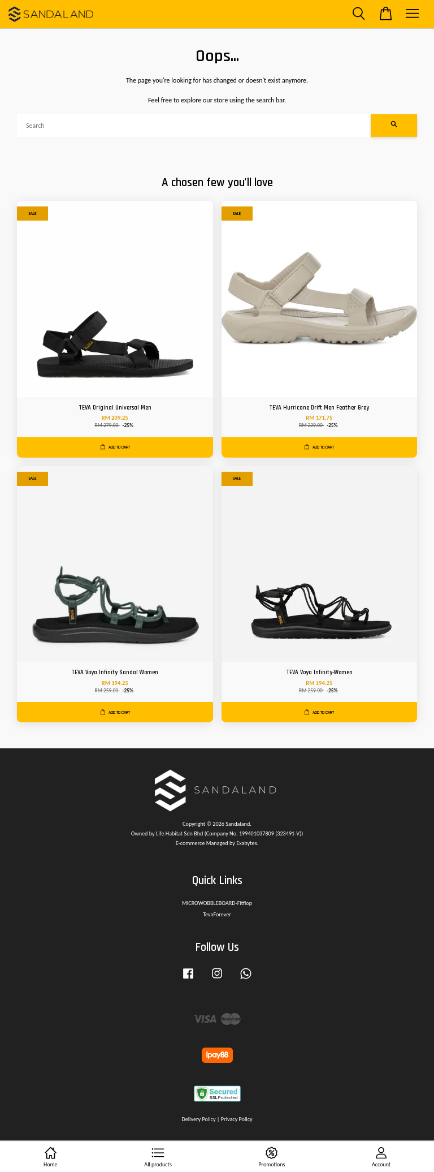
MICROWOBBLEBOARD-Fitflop (217, 903)
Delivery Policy (198, 1119)
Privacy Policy (237, 1119)
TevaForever (217, 914)
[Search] (194, 125)
